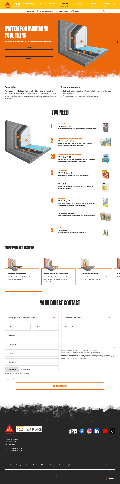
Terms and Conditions (32, 465)
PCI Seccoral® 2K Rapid (66, 141)
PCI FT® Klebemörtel (65, 173)
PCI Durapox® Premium (66, 213)
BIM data (28, 58)
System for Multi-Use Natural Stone (56, 274)
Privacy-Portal (68, 465)
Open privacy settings (56, 465)
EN (113, 11)
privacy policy (93, 350)
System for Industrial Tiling (89, 274)
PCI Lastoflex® (63, 184)
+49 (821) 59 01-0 (16, 448)
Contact (110, 478)
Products (29, 53)
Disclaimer (44, 465)
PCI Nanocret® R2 (64, 126)
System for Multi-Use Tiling (17, 274)
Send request (60, 386)
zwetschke (63, 476)
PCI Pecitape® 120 (64, 157)
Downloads (29, 48)
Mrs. (38, 327)
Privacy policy (20, 465)
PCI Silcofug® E (63, 230)
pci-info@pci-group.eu (97, 352)
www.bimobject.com (104, 465)
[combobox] (113, 4)
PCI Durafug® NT (64, 201)
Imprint (12, 465)
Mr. (10, 327)
